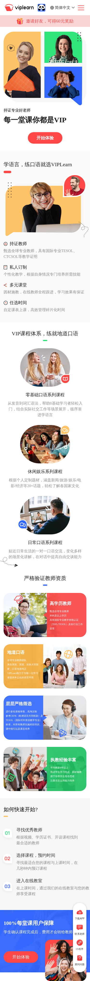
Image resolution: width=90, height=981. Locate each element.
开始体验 (45, 138)
